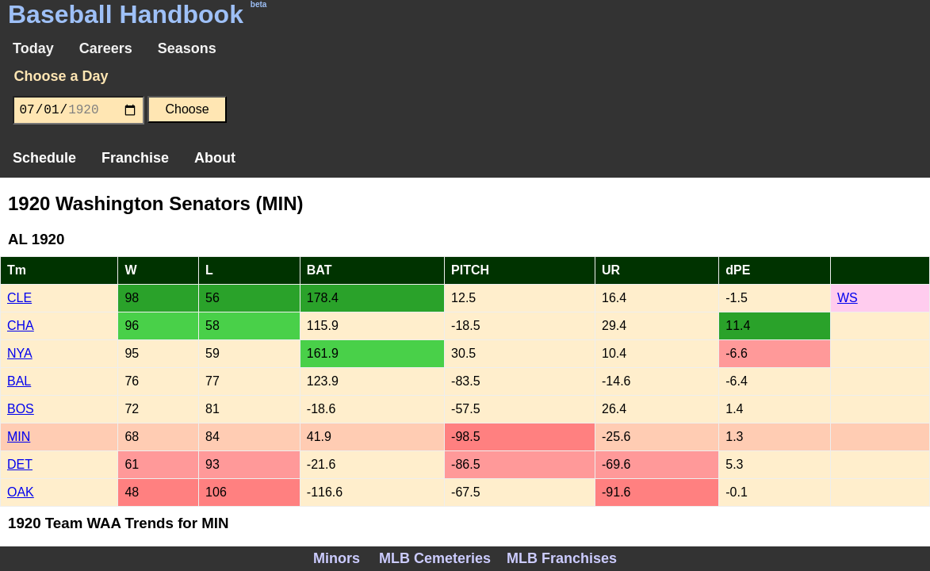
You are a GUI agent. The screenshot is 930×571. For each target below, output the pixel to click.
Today (33, 48)
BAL (19, 381)
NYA (20, 353)
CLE (19, 298)
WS (847, 298)
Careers (105, 48)
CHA (20, 325)
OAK (20, 492)
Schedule (44, 158)
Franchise (135, 158)
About (214, 158)
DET (20, 464)
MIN (18, 436)
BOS (20, 409)
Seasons (187, 48)
